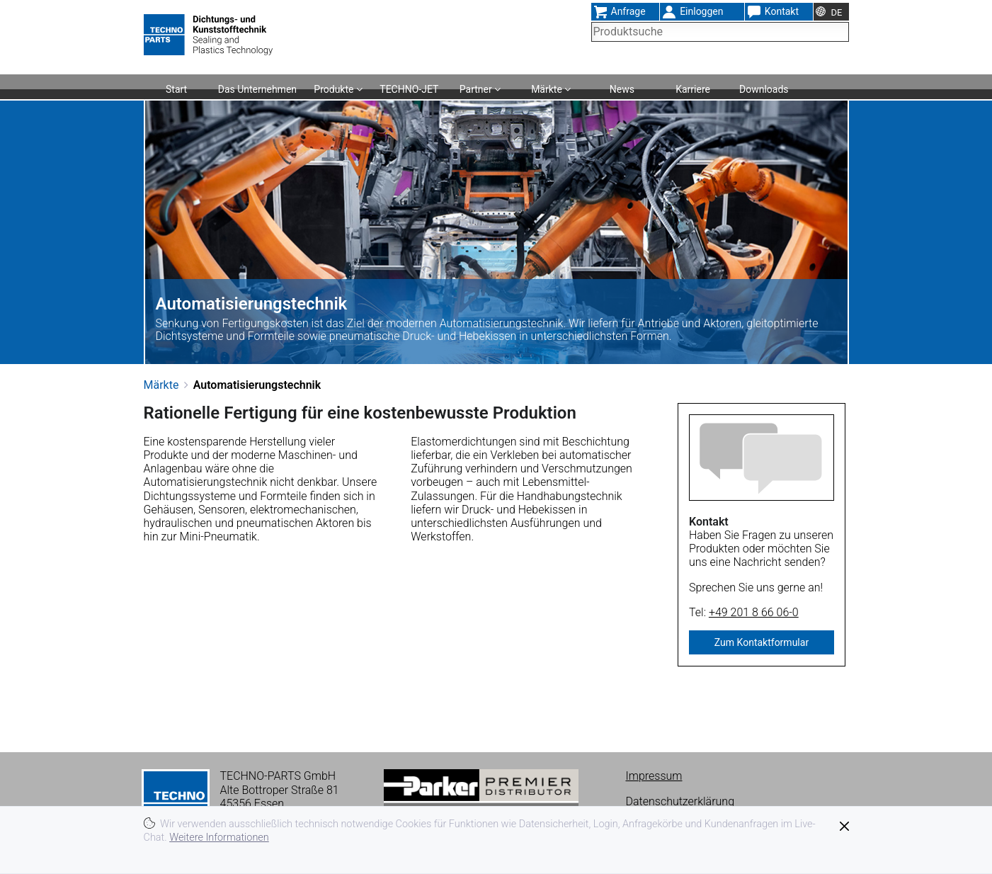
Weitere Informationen (219, 838)
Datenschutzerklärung (680, 801)
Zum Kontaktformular (761, 642)
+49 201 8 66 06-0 (754, 612)
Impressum (654, 776)
